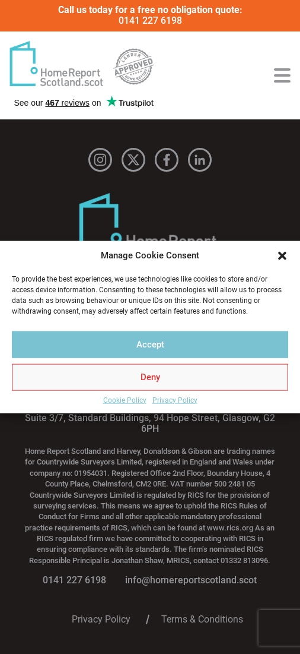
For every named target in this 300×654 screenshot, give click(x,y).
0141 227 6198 (150, 20)
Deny (150, 377)
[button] (282, 255)
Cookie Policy (124, 400)
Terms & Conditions (202, 619)
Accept (150, 344)
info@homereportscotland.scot (191, 580)
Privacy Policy (174, 400)
